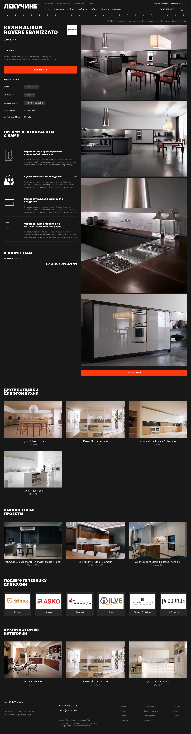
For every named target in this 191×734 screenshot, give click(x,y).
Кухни (123, 706)
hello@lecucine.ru (69, 710)
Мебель (176, 711)
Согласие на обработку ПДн (17, 715)
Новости (176, 706)
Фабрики (124, 720)
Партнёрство (149, 716)
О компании (149, 706)
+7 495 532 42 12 (166, 9)
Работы (124, 716)
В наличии (125, 711)
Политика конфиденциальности (19, 712)
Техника (176, 716)
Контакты (148, 720)
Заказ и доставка (151, 711)
